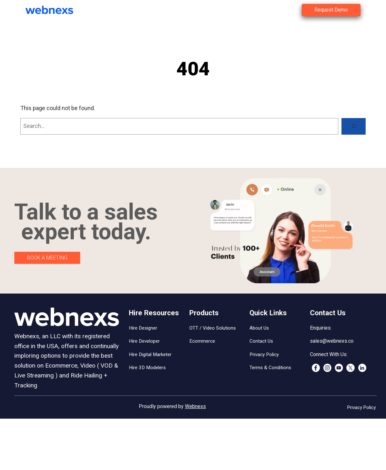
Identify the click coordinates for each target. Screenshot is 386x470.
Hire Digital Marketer (150, 354)
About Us (259, 328)
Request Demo (331, 10)
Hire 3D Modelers (147, 367)
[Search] (353, 126)
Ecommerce (202, 341)
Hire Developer (144, 341)
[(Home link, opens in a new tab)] (54, 10)
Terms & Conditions (270, 367)
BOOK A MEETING (47, 258)
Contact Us (261, 341)
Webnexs (195, 406)
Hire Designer (143, 328)
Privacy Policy (264, 354)
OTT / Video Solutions (212, 328)
